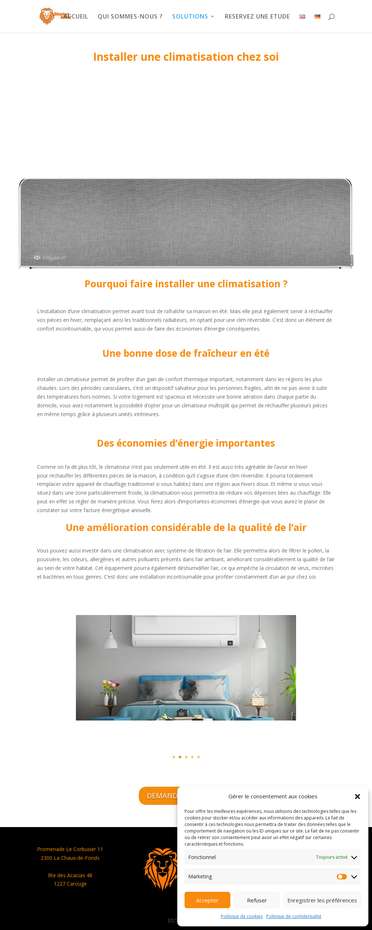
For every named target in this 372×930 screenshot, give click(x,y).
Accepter (207, 900)
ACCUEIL (75, 17)
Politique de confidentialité (294, 916)
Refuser (257, 900)
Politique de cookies (242, 916)
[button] (357, 796)
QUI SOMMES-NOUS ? (130, 17)
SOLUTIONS (190, 17)
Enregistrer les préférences (322, 900)
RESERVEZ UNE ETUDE (257, 17)
